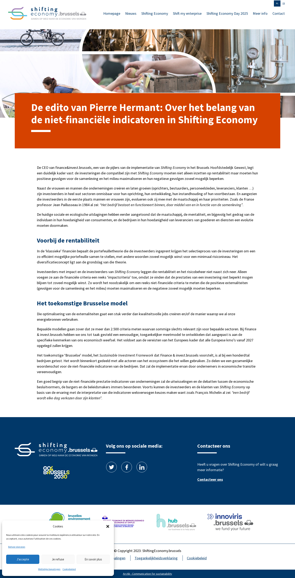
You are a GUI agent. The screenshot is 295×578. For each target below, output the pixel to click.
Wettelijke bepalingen (49, 569)
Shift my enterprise (187, 13)
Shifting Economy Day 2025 (227, 13)
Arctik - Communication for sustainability (147, 574)
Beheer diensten (16, 546)
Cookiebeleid (69, 569)
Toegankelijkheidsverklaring (156, 558)
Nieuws (130, 13)
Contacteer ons (210, 479)
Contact (278, 13)
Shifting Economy (154, 13)
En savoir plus (93, 559)
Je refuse (58, 559)
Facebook (126, 467)
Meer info (260, 13)
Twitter (111, 467)
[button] (108, 526)
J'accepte (23, 559)
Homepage (111, 13)
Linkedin (141, 467)
